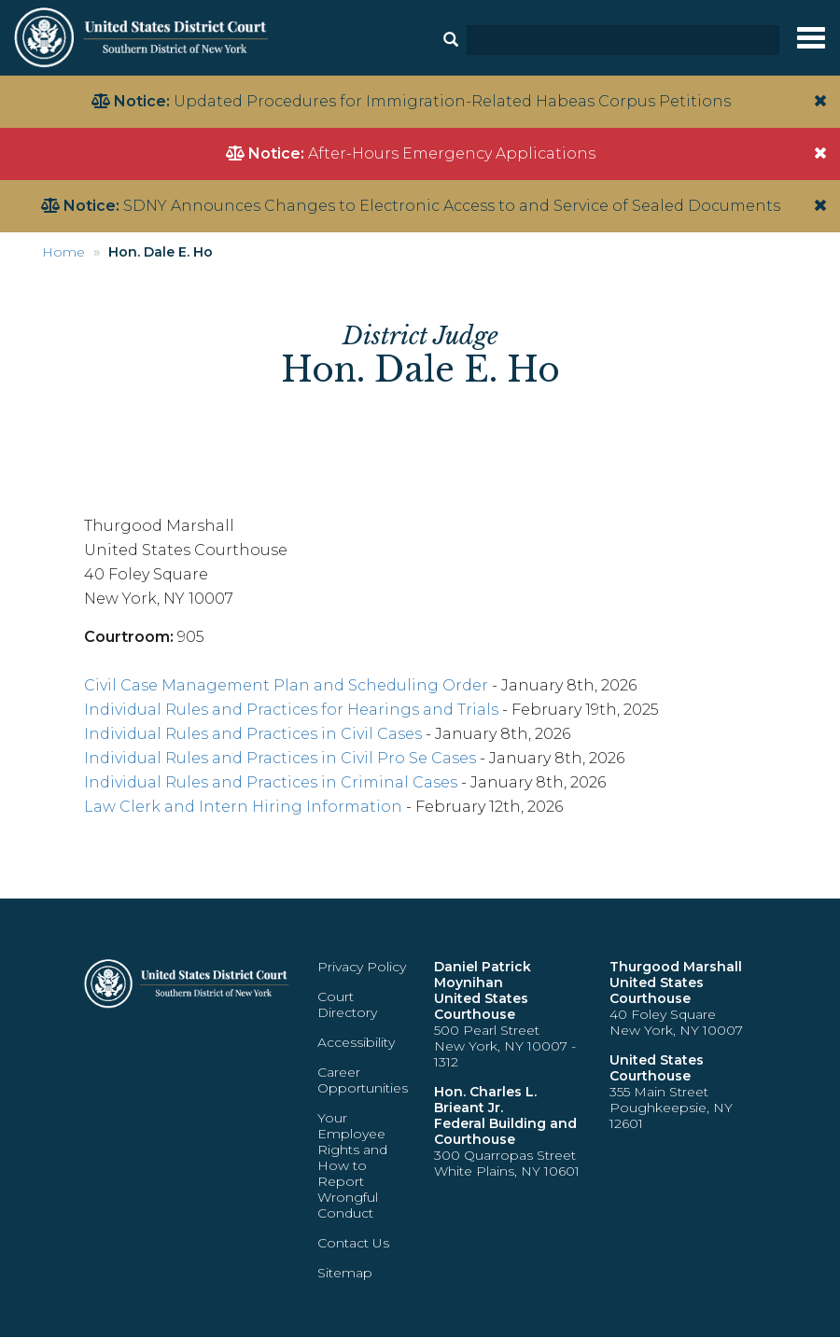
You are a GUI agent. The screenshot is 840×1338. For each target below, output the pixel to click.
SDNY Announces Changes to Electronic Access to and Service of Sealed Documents (451, 206)
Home (63, 252)
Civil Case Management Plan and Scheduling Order (286, 685)
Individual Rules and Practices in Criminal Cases (270, 782)
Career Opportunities (362, 1080)
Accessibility (356, 1042)
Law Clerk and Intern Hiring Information (243, 806)
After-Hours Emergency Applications (451, 153)
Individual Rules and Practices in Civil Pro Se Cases (280, 758)
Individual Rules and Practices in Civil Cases (253, 734)
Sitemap (344, 1272)
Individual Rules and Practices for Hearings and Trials (291, 709)
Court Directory (347, 1004)
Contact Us (353, 1242)
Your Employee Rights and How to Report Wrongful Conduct (352, 1165)
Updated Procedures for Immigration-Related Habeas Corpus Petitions (452, 101)
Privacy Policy (361, 966)
